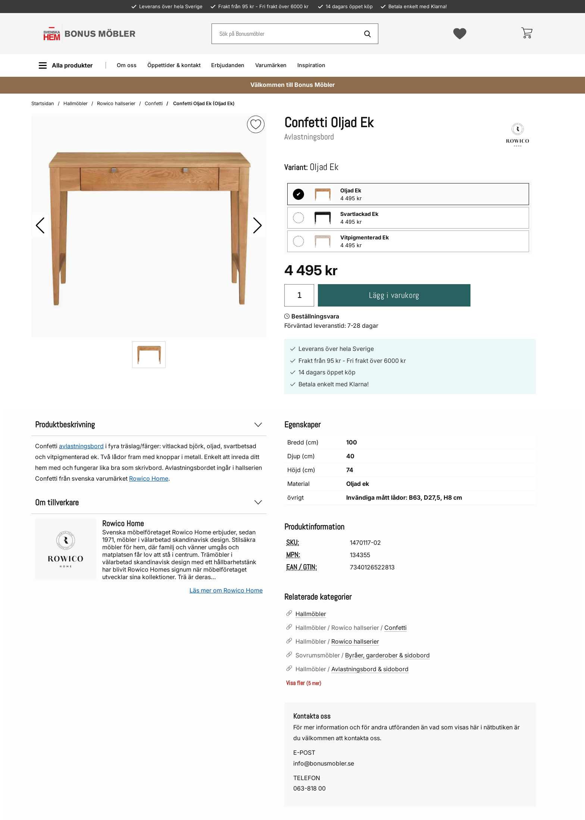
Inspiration (311, 65)
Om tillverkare (149, 502)
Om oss (127, 65)
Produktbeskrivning (149, 424)
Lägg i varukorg (394, 295)
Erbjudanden (227, 65)
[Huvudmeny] (65, 65)
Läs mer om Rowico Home (226, 590)
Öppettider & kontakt (174, 65)
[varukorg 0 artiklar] (526, 33)
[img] (256, 124)
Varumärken (271, 65)
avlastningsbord (81, 446)
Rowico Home (148, 478)
